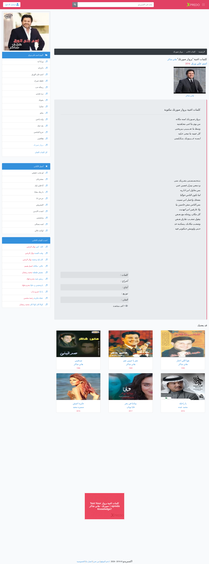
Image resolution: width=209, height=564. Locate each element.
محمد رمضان (27, 272)
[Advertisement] (130, 30)
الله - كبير (41, 247)
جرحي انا (41, 198)
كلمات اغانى (191, 52)
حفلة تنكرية (40, 298)
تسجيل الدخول (12, 4)
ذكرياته (42, 68)
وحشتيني (42, 218)
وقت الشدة (40, 253)
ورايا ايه (42, 61)
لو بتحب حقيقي (39, 173)
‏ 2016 (188, 63)
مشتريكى (41, 179)
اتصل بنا (89, 561)
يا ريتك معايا (40, 192)
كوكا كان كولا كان (38, 304)
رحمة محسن (29, 298)
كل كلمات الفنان (41, 152)
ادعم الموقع (105, 561)
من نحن (96, 561)
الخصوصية (81, 561)
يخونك (43, 100)
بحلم (43, 113)
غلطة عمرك (40, 81)
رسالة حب (41, 87)
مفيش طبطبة (39, 272)
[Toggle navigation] (203, 4)
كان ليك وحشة (39, 259)
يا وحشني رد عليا (38, 285)
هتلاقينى (42, 138)
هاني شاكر (172, 59)
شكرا (43, 106)
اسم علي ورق (199, 63)
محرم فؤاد (31, 279)
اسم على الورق (39, 74)
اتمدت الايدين (40, 211)
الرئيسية (201, 52)
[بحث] (75, 4)
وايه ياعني (41, 119)
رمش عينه (41, 279)
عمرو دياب (35, 292)
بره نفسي (41, 94)
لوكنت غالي (41, 231)
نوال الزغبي (31, 247)
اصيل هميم (28, 266)
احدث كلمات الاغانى (39, 240)
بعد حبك (42, 126)
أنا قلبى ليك (41, 185)
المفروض (41, 205)
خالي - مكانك (40, 266)
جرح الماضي (40, 132)
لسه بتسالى (41, 224)
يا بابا (43, 292)
